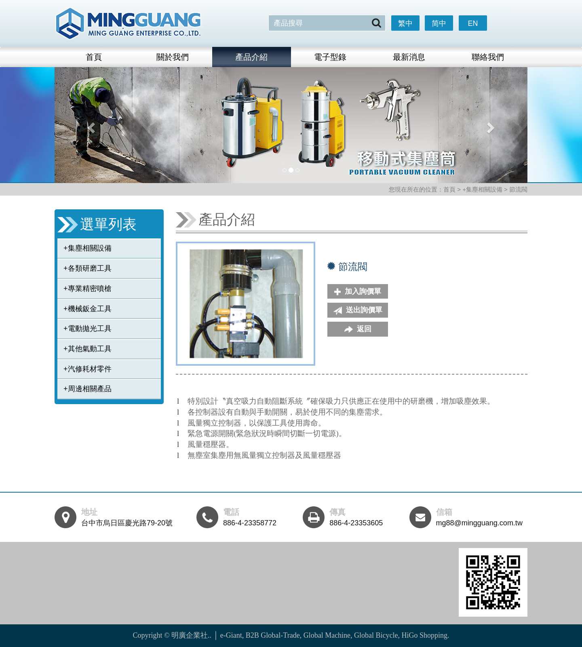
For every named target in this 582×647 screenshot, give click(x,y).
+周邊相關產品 (87, 389)
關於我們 (172, 57)
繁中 (405, 23)
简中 (439, 23)
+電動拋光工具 (87, 329)
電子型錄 (330, 57)
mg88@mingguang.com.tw (479, 523)
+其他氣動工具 (87, 349)
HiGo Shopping (425, 635)
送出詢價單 (357, 310)
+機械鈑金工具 (87, 309)
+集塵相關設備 (87, 248)
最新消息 (409, 57)
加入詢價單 (357, 291)
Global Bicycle (376, 635)
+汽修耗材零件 (87, 369)
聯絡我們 (488, 57)
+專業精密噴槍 (87, 289)
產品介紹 (251, 57)
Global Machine (327, 635)
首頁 (94, 57)
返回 (357, 329)
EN (473, 23)
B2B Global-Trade (273, 635)
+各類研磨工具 (87, 268)
